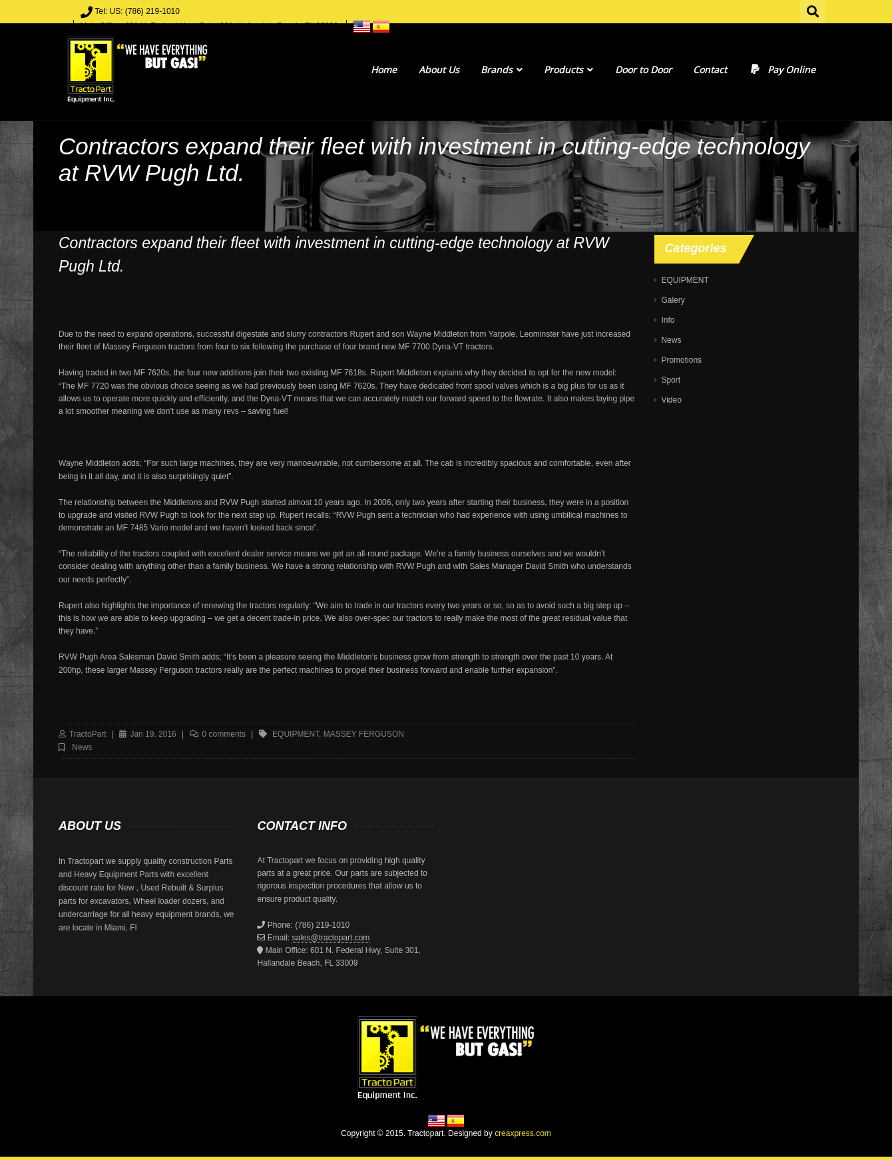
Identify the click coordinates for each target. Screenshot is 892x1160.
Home (384, 69)
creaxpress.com (523, 1133)
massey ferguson (364, 734)
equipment (295, 734)
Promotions (681, 360)
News (82, 747)
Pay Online (781, 69)
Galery (672, 300)
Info (667, 320)
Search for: (813, 10)
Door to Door (643, 69)
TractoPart (88, 734)
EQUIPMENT (684, 280)
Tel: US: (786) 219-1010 (137, 11)
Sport (670, 380)
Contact (710, 69)
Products (568, 69)
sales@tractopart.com (330, 937)
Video (671, 400)
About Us (439, 69)
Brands (502, 69)
